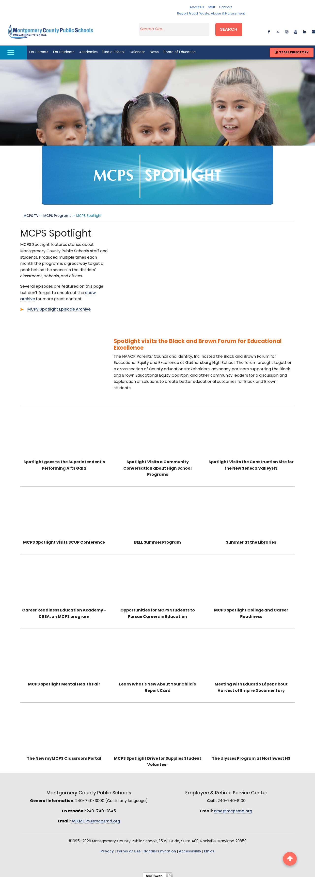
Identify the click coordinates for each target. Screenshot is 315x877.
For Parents (38, 49)
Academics (88, 49)
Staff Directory (291, 49)
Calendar (137, 49)
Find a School (114, 49)
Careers (225, 7)
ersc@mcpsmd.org (233, 808)
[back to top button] (290, 859)
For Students (63, 49)
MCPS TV (30, 212)
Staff (211, 7)
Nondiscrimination (159, 848)
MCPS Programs (57, 212)
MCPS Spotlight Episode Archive (59, 306)
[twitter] (277, 29)
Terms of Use (129, 848)
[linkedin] (304, 29)
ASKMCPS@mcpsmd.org (95, 818)
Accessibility (190, 848)
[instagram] (286, 29)
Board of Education (180, 49)
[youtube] (295, 29)
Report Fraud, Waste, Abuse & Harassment (211, 13)
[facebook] (268, 29)
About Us (197, 7)
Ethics (209, 848)
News (154, 49)
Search (233, 29)
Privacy (107, 848)
